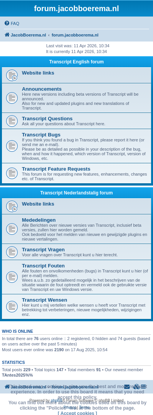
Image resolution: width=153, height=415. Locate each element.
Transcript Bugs (41, 135)
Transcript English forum (76, 62)
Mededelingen (39, 220)
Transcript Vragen (43, 249)
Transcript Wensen (44, 300)
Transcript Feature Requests (56, 169)
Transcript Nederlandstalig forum (76, 193)
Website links (38, 73)
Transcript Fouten (43, 266)
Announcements (42, 89)
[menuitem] (11, 23)
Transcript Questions (47, 118)
